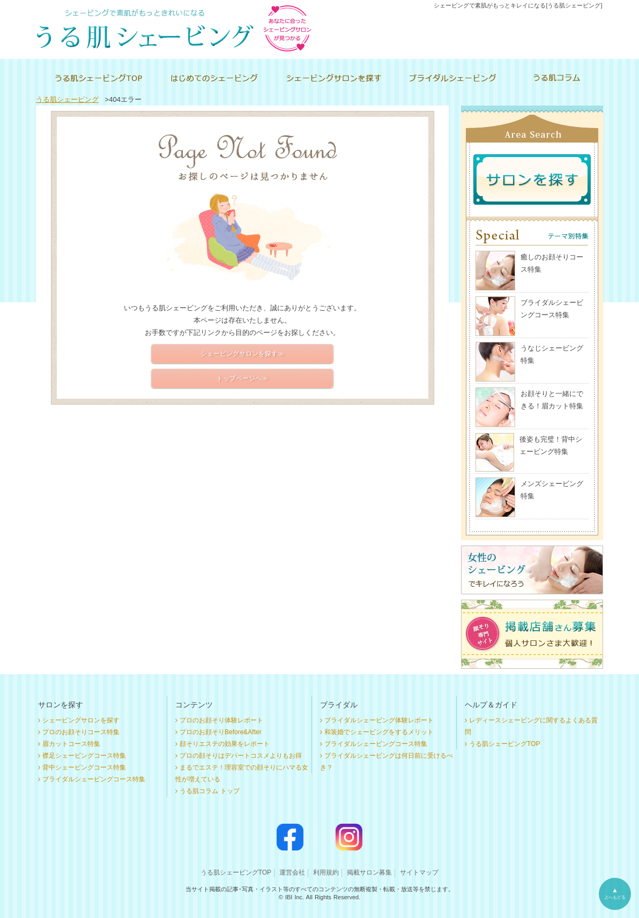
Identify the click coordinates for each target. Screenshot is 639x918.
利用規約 (326, 872)
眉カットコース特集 (71, 744)
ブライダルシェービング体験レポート (379, 720)
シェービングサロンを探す (81, 720)
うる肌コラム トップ (210, 791)
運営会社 (292, 872)
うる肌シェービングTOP (504, 744)
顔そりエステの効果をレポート (225, 744)
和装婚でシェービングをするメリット (379, 732)
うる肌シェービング (67, 99)
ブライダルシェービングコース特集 (93, 779)
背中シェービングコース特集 (84, 767)
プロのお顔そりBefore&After (221, 732)
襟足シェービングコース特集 (84, 755)
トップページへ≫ (242, 378)
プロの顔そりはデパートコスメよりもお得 (241, 755)
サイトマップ (419, 872)
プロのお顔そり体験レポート (221, 720)
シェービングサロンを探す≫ (242, 353)
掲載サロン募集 (369, 872)
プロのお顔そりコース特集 (81, 732)
